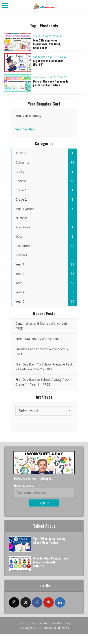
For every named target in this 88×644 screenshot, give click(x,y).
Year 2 (47, 36)
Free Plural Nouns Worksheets (37, 339)
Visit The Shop (25, 129)
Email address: (23, 485)
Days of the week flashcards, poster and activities (51, 83)
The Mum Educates (56, 628)
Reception (39, 56)
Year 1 (37, 36)
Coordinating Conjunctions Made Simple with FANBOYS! (50, 562)
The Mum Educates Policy (54, 623)
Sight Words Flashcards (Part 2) (48, 62)
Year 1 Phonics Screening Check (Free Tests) (49, 540)
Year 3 (57, 36)
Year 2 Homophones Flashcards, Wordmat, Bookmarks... (47, 44)
